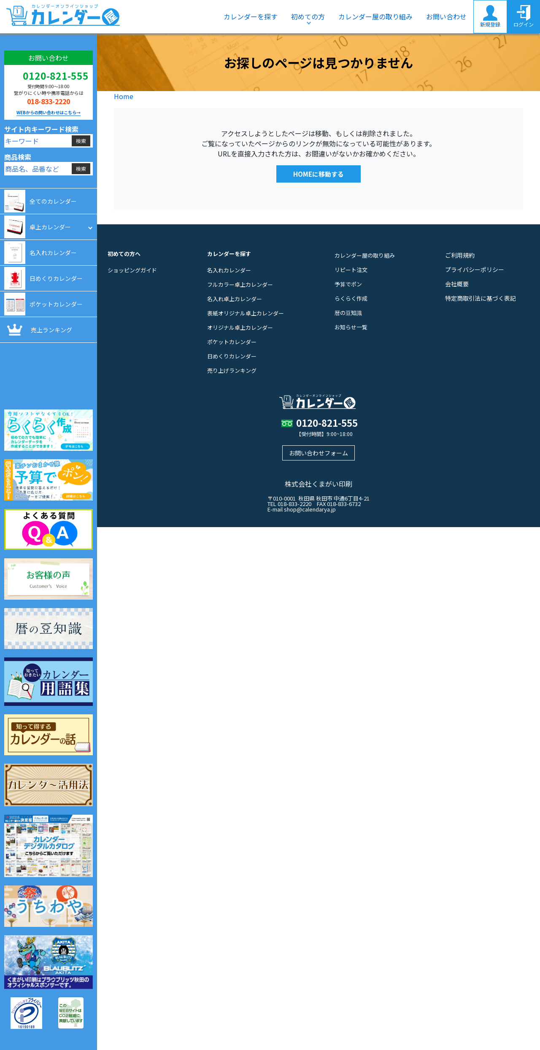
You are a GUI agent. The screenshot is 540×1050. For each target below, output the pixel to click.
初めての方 (308, 16)
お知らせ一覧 (351, 327)
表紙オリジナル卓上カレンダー (245, 313)
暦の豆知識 (348, 313)
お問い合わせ (446, 16)
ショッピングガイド (132, 270)
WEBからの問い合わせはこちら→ (48, 112)
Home (123, 96)
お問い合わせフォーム (318, 453)
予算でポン (348, 284)
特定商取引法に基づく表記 (480, 298)
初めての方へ (124, 254)
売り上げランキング (231, 370)
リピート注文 (351, 270)
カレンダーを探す (251, 16)
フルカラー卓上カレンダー (240, 284)
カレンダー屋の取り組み (375, 16)
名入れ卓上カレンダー (234, 299)
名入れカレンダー (229, 270)
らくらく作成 (351, 298)
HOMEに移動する (318, 174)
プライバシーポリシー (474, 269)
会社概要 (457, 284)
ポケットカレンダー (231, 342)
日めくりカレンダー (231, 356)
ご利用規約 (460, 255)
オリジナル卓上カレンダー (240, 327)
